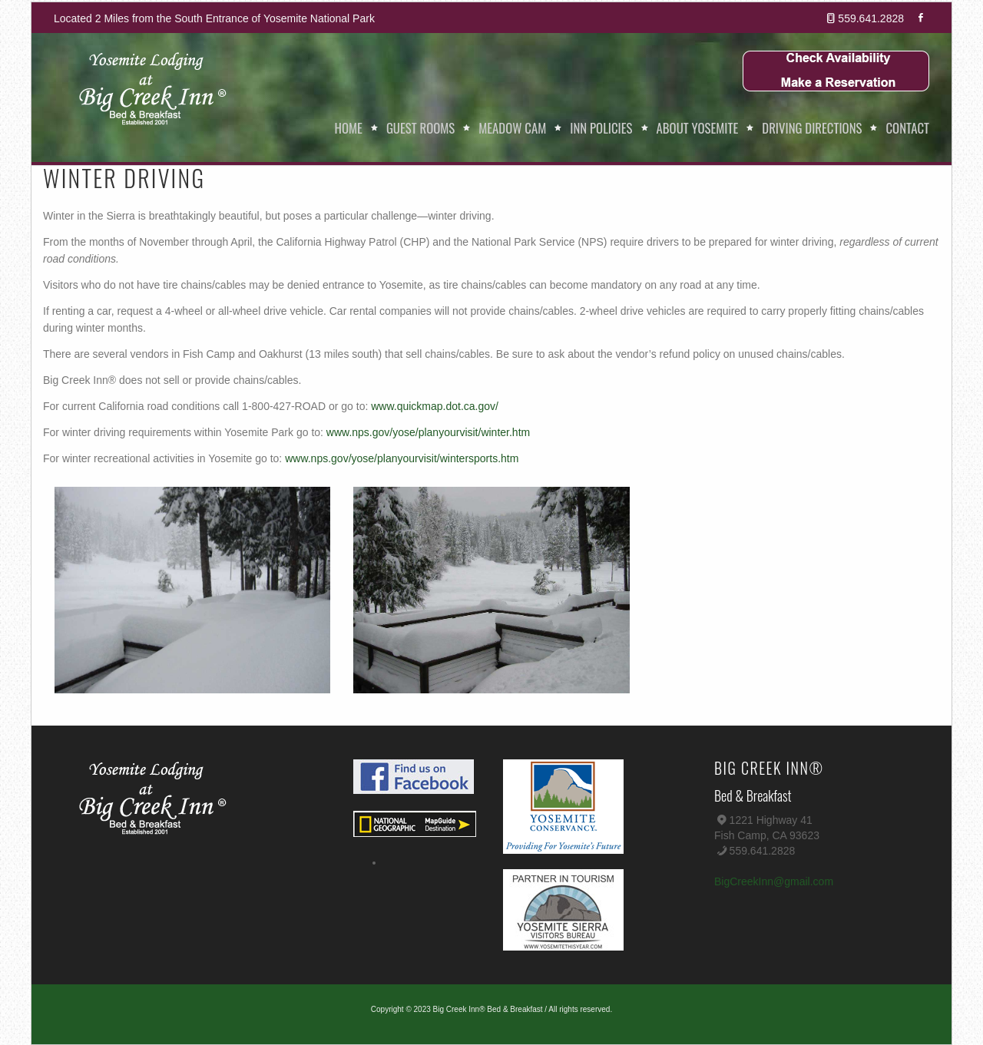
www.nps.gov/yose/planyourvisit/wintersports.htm (401, 458)
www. (383, 406)
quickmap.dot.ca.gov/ (447, 406)
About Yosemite (698, 127)
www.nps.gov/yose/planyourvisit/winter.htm (428, 432)
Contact (907, 127)
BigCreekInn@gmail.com (773, 881)
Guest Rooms (420, 127)
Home (348, 127)
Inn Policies (601, 127)
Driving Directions (812, 127)
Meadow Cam (512, 127)
